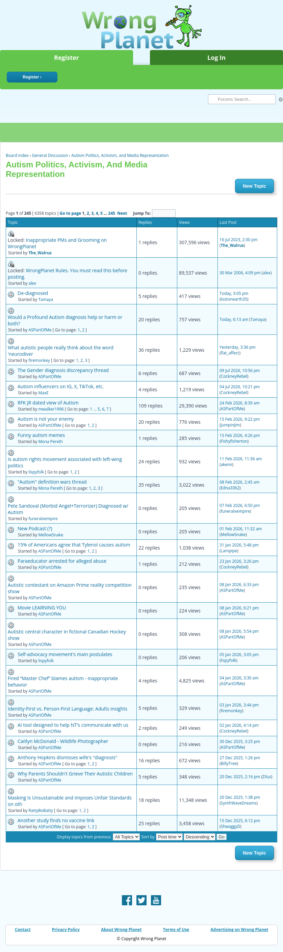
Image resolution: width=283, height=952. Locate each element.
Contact (23, 929)
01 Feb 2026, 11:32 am (241, 529)
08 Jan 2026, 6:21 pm (239, 608)
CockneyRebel (234, 376)
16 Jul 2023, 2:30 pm (239, 239)
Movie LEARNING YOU (42, 607)
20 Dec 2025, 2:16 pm (240, 777)
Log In (216, 57)
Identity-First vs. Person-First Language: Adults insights (67, 708)
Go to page (70, 213)
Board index (17, 155)
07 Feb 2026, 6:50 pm (240, 505)
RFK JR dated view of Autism (48, 402)
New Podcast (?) (35, 528)
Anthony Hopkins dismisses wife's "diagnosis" (67, 757)
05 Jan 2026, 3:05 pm (239, 654)
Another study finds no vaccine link (56, 820)
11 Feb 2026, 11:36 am (241, 459)
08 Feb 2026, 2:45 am (240, 482)
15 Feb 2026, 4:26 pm (240, 435)
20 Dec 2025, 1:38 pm (240, 797)
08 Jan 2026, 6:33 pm (239, 584)
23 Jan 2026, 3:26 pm (239, 561)
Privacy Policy (66, 929)
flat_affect (230, 353)
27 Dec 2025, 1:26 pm (240, 758)
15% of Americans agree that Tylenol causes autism (74, 544)
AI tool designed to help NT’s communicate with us (73, 725)
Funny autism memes (41, 435)
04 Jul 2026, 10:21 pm (240, 387)
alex (32, 283)
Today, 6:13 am (234, 319)
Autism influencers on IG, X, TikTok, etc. (61, 386)
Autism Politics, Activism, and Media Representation (120, 155)
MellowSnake (50, 535)
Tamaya (45, 299)
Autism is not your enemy (46, 419)
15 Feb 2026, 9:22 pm (240, 419)
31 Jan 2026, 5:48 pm (239, 545)
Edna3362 (230, 488)
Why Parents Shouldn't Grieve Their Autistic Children (75, 773)
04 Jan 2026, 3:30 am (239, 678)
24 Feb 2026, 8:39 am (240, 403)
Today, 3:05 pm (234, 293)
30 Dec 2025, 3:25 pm (240, 741)
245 (111, 213)
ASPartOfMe (39, 330)
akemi (226, 464)
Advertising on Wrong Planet (239, 929)
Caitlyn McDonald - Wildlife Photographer (63, 741)
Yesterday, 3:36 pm (238, 347)
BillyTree (229, 763)
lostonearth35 (234, 299)
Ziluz (266, 777)
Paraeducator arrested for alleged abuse (62, 561)
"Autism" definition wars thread (52, 482)
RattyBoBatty (40, 810)
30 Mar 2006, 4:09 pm (240, 273)
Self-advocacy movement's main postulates (65, 654)
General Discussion (50, 155)
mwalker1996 (51, 409)
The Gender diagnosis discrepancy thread (63, 370)
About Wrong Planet (121, 929)
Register (66, 57)
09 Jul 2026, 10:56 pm (240, 370)
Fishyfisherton (234, 441)
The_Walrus (40, 253)
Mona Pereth (50, 441)
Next (122, 213)
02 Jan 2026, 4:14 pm (239, 725)
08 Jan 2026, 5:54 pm (239, 631)
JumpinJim (230, 425)
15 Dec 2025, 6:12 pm (240, 820)
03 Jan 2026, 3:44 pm (239, 705)
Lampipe (229, 551)
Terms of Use (176, 929)
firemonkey (39, 360)
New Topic (254, 186)
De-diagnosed (33, 293)
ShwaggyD (230, 826)
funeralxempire (42, 518)
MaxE (43, 393)
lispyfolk (36, 472)
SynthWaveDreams (239, 803)
